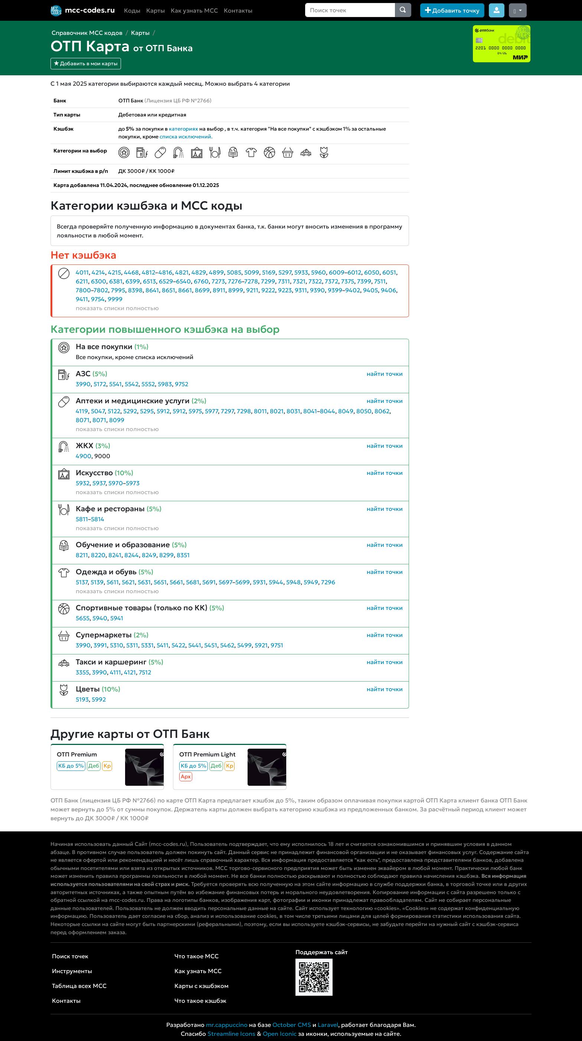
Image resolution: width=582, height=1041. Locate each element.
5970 (115, 483)
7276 (235, 281)
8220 (98, 555)
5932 (82, 483)
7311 (284, 281)
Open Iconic (280, 1033)
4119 (82, 411)
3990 (83, 384)
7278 (251, 281)
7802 (101, 290)
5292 (130, 411)
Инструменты (72, 971)
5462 (227, 645)
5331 (147, 645)
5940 (99, 618)
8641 (152, 290)
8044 (327, 411)
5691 (209, 582)
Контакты (238, 10)
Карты (155, 10)
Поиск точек (70, 956)
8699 (202, 290)
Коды (132, 10)
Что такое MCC (196, 956)
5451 (210, 645)
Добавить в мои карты (86, 63)
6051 (389, 272)
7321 (299, 281)
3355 (82, 672)
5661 (176, 582)
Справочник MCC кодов (87, 32)
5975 (195, 411)
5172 (100, 384)
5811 (82, 519)
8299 (166, 555)
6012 (354, 272)
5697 (225, 582)
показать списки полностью (117, 308)
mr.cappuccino (227, 1024)
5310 (116, 645)
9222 (268, 290)
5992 (99, 699)
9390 (317, 290)
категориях (183, 128)
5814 (97, 519)
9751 (277, 645)
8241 (114, 555)
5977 (211, 411)
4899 (216, 272)
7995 (118, 290)
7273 (218, 281)
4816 (165, 272)
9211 (252, 290)
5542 (131, 384)
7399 (364, 281)
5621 (128, 582)
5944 (276, 582)
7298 (244, 411)
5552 (148, 384)
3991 (100, 645)
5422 (178, 645)
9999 (115, 299)
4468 (131, 272)
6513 (149, 281)
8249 (149, 555)
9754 (98, 299)
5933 (301, 272)
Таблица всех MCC (79, 985)
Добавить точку (452, 10)
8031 (293, 411)
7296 (328, 582)
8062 (382, 411)
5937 (98, 483)
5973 (133, 483)
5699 (242, 582)
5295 (147, 411)
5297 (284, 272)
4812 (148, 272)
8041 (310, 411)
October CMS (291, 1024)
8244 (131, 555)
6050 (371, 272)
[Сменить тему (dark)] (518, 10)
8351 (183, 555)
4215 (114, 272)
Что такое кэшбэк (200, 1000)
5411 (163, 645)
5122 (114, 411)
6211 (82, 281)
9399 (335, 290)
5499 (244, 645)
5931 (259, 582)
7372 (331, 281)
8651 (168, 290)
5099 (251, 272)
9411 (82, 299)
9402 (352, 290)
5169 (268, 272)
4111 (115, 672)
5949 (311, 582)
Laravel (328, 1024)
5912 (163, 411)
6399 (132, 281)
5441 (194, 645)
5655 (82, 618)
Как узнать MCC (194, 10)
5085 (234, 272)
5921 (261, 645)
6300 (98, 281)
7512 (145, 672)
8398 (135, 290)
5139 (97, 582)
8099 (116, 420)
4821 (182, 272)
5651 (160, 582)
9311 (301, 290)
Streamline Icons (231, 1033)
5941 (116, 618)
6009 (336, 272)
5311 (132, 645)
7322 (315, 281)
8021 (277, 411)
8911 (219, 290)
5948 (293, 582)
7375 (347, 281)
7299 (268, 281)
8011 (260, 411)
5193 (82, 699)
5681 (192, 582)
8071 (82, 420)
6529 (166, 281)
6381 (115, 281)
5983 (165, 384)
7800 (83, 290)
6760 (201, 281)
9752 (181, 384)
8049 (345, 411)
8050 (364, 411)
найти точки (385, 373)
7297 (227, 411)
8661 (185, 290)
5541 (115, 384)
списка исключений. (186, 136)
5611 (113, 582)
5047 (98, 411)
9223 (285, 290)
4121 (130, 672)
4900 (83, 456)
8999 (235, 290)
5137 (82, 582)
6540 (183, 281)
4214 (98, 272)
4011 (82, 272)
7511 (380, 281)
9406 (388, 290)
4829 (199, 272)
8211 (82, 555)
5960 (318, 272)
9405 (370, 290)
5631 (144, 582)
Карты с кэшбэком (201, 985)
